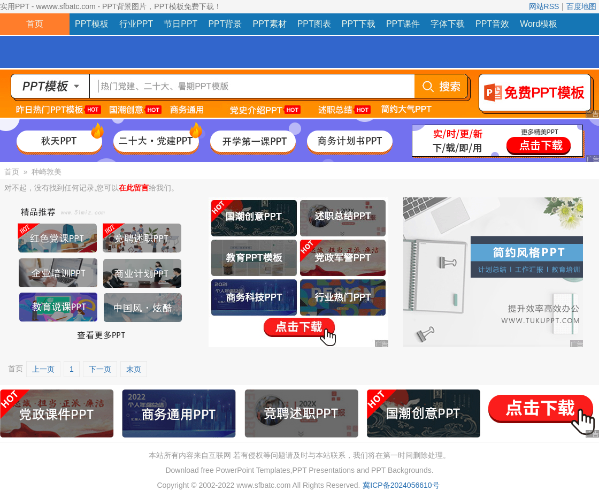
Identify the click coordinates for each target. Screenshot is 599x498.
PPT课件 (403, 23)
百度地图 (581, 6)
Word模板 (538, 23)
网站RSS (544, 6)
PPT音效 (492, 23)
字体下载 (448, 23)
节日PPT (180, 23)
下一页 (100, 369)
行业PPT (136, 23)
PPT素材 (270, 23)
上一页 (43, 369)
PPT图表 (314, 23)
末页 (133, 369)
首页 (34, 23)
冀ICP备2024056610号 (401, 485)
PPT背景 (225, 23)
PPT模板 (92, 23)
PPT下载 (358, 23)
